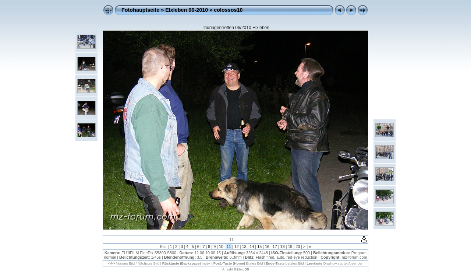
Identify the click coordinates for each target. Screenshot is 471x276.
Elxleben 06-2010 (186, 10)
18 (282, 246)
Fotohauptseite (140, 10)
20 (297, 246)
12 (236, 246)
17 (275, 246)
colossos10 (228, 10)
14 (251, 246)
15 (259, 246)
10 (221, 246)
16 (267, 246)
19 (290, 246)
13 (244, 246)
